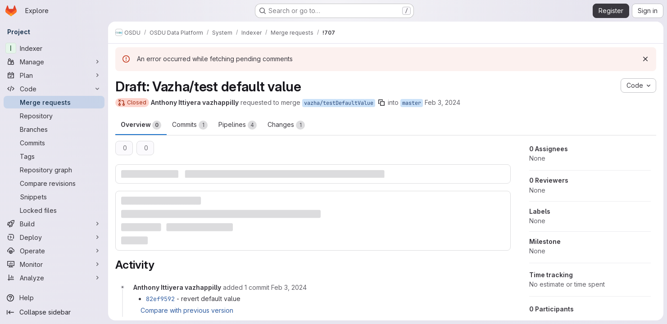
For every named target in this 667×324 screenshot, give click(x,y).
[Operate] (54, 250)
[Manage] (54, 61)
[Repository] (54, 115)
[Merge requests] (54, 102)
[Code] (54, 88)
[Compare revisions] (54, 183)
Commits (190, 125)
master (411, 103)
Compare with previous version (187, 310)
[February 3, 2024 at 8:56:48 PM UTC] (289, 287)
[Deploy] (54, 237)
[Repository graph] (54, 169)
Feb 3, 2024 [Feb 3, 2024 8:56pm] (442, 102)
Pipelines (237, 125)
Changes (286, 125)
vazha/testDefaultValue (338, 103)
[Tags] (54, 156)
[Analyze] (54, 277)
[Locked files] (54, 210)
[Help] (54, 298)
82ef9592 (160, 299)
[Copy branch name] (381, 102)
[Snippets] (54, 196)
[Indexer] (54, 48)
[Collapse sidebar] (54, 312)
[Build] (54, 223)
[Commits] (54, 142)
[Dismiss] (645, 59)
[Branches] (54, 129)
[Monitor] (54, 264)
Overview (141, 125)
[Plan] (54, 75)
